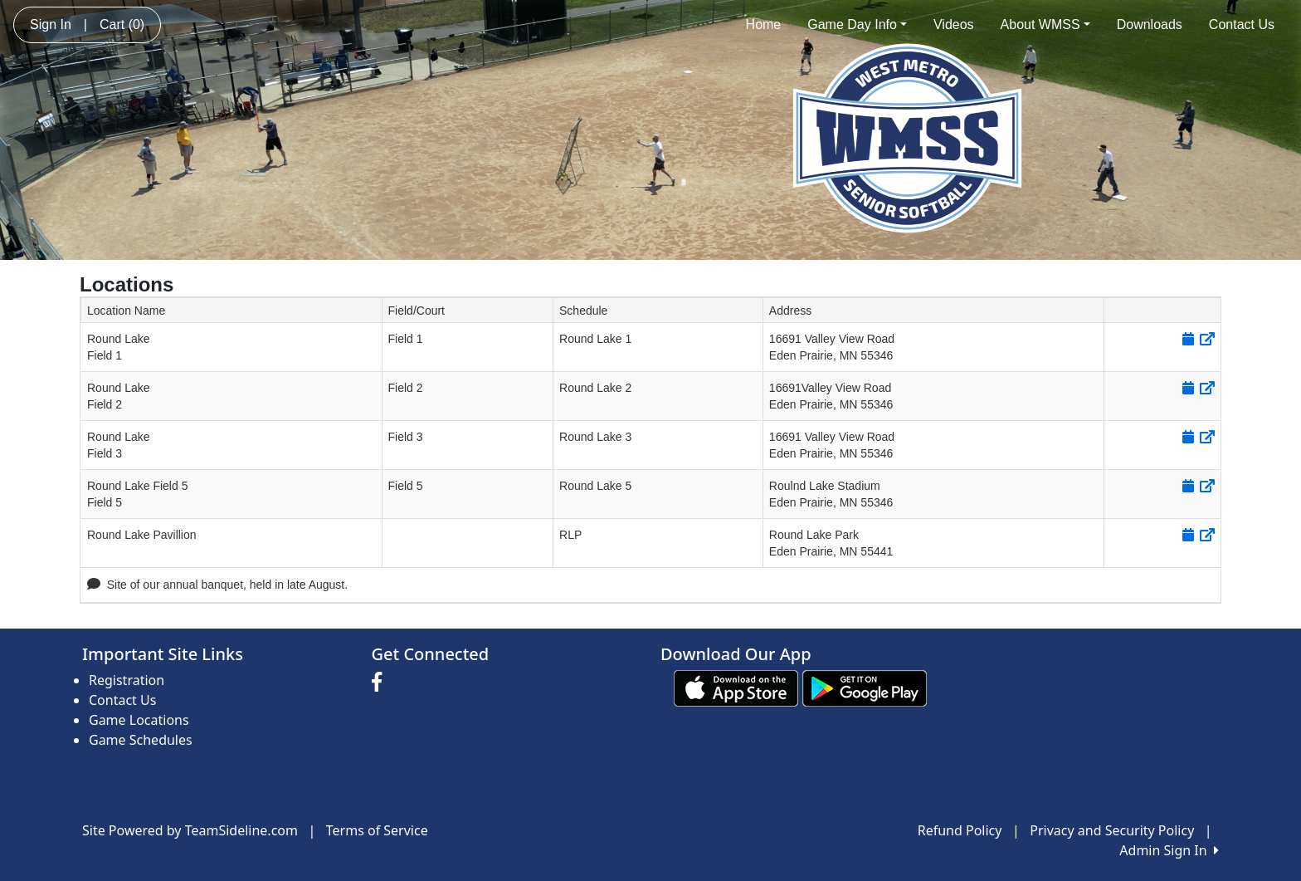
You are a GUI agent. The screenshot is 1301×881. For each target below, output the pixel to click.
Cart (122, 24)
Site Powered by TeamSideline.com (190, 830)
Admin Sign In (1169, 850)
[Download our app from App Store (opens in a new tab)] (736, 687)
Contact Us (1241, 24)
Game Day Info (857, 24)
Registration (126, 680)
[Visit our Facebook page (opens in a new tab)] (381, 682)
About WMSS (1045, 24)
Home (764, 24)
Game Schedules (140, 740)
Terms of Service (377, 830)
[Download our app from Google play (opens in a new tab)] (864, 687)
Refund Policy (960, 830)
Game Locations (139, 720)
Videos (953, 24)
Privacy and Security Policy (1112, 830)
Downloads (1149, 24)
